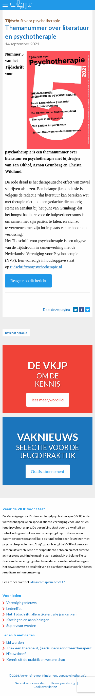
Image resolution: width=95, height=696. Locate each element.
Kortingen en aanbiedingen (27, 620)
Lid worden (15, 642)
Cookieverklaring (45, 686)
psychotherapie (16, 333)
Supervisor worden (21, 625)
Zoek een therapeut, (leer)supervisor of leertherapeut (49, 648)
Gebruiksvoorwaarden (30, 683)
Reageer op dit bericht (28, 281)
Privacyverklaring (63, 683)
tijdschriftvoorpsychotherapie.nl (36, 267)
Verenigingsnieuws (21, 602)
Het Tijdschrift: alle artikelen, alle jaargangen (41, 614)
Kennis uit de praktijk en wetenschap (35, 659)
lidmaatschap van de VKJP (47, 582)
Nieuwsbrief (16, 653)
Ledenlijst (14, 608)
